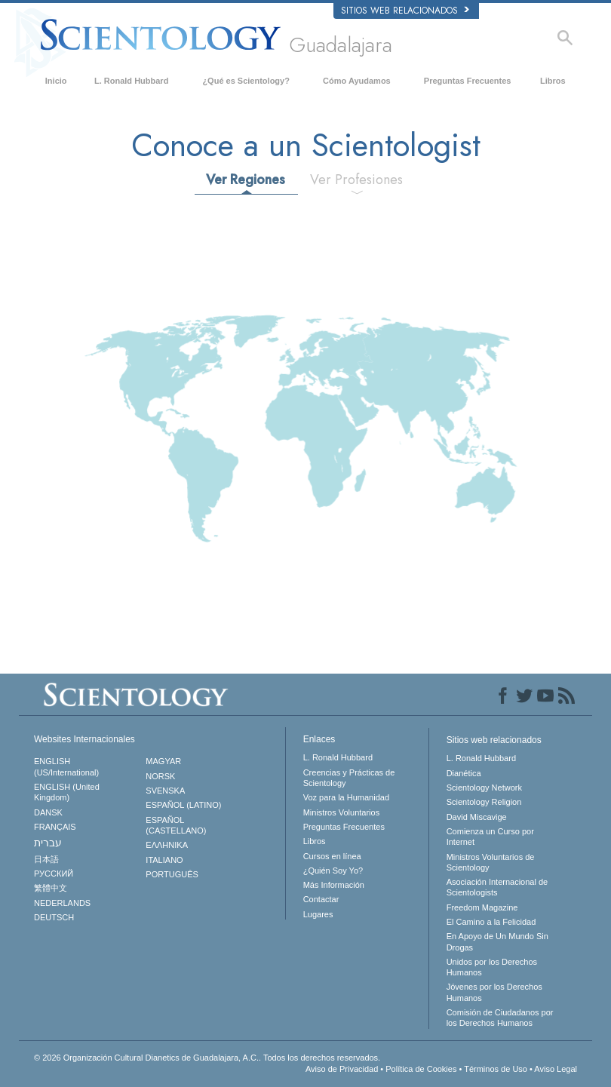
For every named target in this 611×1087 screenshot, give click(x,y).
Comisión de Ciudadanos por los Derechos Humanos (500, 1017)
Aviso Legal (555, 1068)
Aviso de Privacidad (342, 1068)
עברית (48, 843)
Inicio (56, 80)
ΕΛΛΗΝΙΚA (167, 844)
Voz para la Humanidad (346, 797)
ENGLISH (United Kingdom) (67, 792)
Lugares (318, 914)
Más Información (333, 884)
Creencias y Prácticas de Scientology (349, 778)
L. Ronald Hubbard (131, 80)
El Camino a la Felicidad (491, 921)
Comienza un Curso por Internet (490, 836)
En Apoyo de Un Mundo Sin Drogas (497, 941)
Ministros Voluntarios (341, 812)
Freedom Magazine (482, 907)
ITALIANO (164, 859)
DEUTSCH (54, 917)
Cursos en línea (332, 856)
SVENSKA (165, 790)
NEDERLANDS (62, 902)
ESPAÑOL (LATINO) (183, 804)
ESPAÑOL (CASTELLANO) (176, 825)
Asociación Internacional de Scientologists (497, 887)
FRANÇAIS (55, 826)
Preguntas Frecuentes (467, 80)
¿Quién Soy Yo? (333, 870)
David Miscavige (477, 816)
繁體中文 (50, 887)
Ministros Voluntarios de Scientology (491, 862)
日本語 (46, 859)
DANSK (48, 812)
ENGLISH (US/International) (66, 766)
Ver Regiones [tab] (245, 179)
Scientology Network (484, 787)
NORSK (160, 776)
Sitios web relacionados (405, 10)
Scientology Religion (484, 801)
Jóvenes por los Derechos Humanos (494, 992)
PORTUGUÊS (172, 874)
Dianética (464, 773)
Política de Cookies (420, 1068)
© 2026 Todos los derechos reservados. (207, 1057)
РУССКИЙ (53, 873)
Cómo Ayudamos (357, 80)
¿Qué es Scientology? (246, 80)
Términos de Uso (495, 1068)
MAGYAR (163, 761)
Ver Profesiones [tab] (356, 179)
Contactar (321, 899)
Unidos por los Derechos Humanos (492, 967)
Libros (553, 80)
